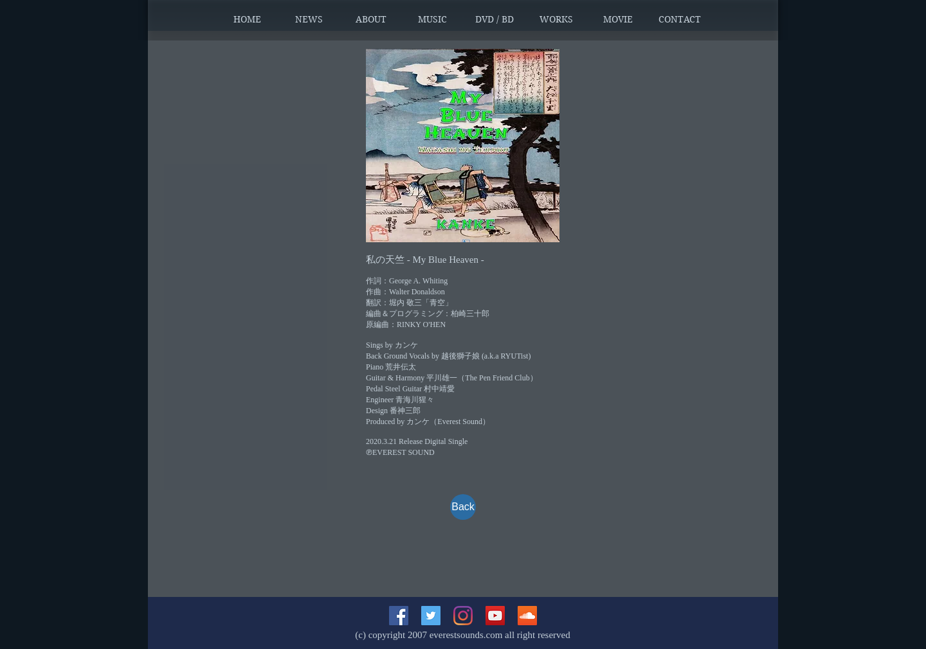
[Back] (463, 507)
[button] (309, 19)
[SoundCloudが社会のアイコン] (527, 615)
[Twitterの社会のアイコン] (430, 615)
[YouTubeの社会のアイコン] (495, 615)
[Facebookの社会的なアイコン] (398, 615)
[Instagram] (463, 615)
